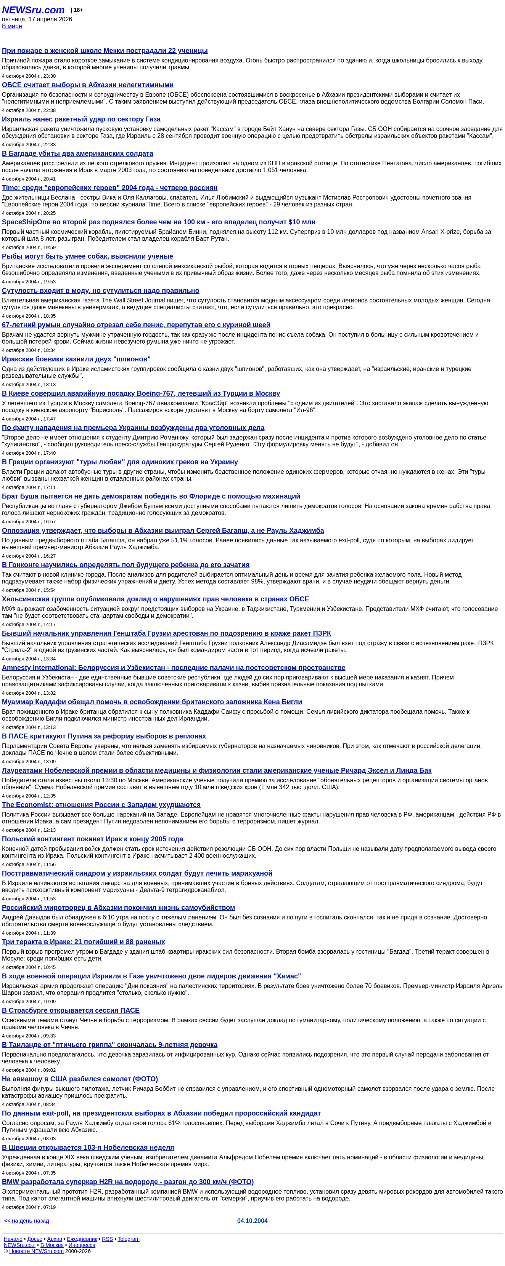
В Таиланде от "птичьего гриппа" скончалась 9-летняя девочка (109, 1045)
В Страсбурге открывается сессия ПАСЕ (71, 1010)
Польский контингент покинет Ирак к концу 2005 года (92, 839)
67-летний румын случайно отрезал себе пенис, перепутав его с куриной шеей (136, 325)
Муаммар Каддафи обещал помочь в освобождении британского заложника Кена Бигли (152, 702)
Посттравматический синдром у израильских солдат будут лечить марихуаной (137, 873)
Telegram (129, 1239)
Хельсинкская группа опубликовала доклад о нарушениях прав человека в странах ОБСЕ (155, 599)
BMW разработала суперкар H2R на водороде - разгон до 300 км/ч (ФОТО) (128, 1182)
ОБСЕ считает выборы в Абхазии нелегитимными (88, 85)
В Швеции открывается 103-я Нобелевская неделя (88, 1147)
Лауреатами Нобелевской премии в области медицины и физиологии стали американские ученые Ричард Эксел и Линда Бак (217, 770)
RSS (107, 1239)
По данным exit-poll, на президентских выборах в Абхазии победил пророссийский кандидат (161, 1113)
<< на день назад (26, 1221)
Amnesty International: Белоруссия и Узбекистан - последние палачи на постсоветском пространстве (174, 667)
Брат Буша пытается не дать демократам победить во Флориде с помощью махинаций (151, 496)
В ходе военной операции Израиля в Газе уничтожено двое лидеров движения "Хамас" (151, 976)
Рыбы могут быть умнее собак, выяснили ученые (87, 256)
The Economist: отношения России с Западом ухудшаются (101, 805)
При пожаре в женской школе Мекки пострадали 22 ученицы (105, 50)
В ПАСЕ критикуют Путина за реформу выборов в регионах (104, 736)
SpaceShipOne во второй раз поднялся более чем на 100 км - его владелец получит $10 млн (158, 222)
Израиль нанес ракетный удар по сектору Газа (81, 119)
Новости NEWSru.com (36, 1251)
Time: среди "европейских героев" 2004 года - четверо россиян (110, 188)
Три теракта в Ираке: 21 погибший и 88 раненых (83, 942)
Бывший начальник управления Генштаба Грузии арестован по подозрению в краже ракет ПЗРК (166, 633)
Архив (54, 1239)
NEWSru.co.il (19, 1245)
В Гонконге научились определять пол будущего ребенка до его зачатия (125, 565)
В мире (12, 26)
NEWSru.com (33, 10)
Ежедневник (82, 1239)
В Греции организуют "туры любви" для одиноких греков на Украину (120, 462)
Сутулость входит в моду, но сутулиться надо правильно (100, 290)
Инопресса (82, 1245)
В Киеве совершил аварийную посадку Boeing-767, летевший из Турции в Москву (141, 393)
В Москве (52, 1245)
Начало (13, 1239)
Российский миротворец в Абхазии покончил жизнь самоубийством (118, 907)
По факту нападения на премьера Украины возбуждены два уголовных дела (133, 428)
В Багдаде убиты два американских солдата (77, 153)
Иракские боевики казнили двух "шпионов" (76, 359)
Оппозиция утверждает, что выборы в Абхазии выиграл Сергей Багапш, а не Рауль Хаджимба (163, 530)
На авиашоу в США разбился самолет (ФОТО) (80, 1079)
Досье (34, 1239)
